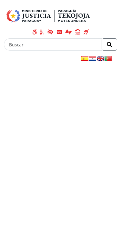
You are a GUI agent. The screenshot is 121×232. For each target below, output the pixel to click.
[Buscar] (53, 44)
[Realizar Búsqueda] (109, 44)
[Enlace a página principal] (49, 14)
